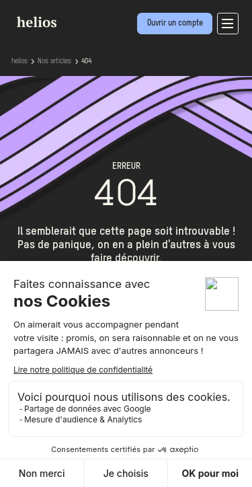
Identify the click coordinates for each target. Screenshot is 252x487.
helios (19, 61)
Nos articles (54, 61)
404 (86, 61)
